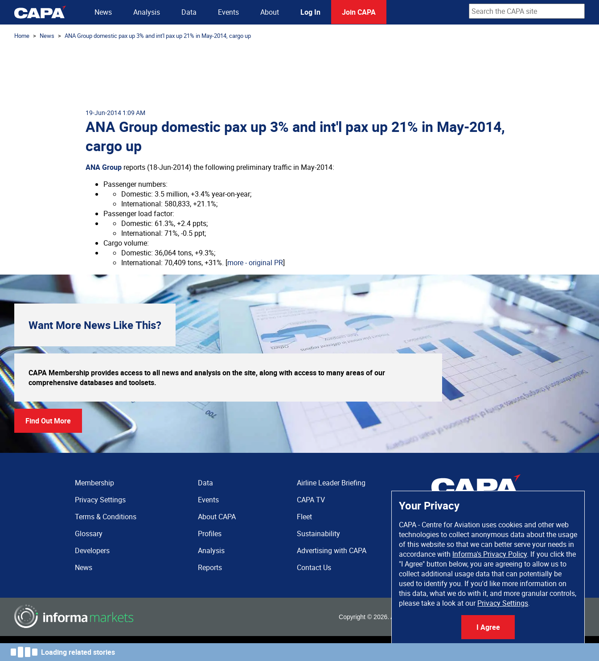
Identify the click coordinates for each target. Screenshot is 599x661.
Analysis (146, 12)
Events (228, 12)
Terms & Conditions (105, 516)
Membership (94, 483)
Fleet (304, 516)
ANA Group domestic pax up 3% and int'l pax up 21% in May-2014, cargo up (158, 36)
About (269, 12)
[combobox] (527, 11)
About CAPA (217, 516)
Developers (92, 550)
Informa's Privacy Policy (489, 554)
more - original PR (255, 262)
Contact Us (314, 567)
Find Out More (48, 421)
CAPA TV (311, 500)
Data (189, 12)
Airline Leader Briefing (331, 483)
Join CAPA (359, 12)
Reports (210, 567)
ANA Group (104, 167)
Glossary (89, 533)
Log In (310, 12)
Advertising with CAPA (331, 550)
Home (21, 36)
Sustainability (318, 533)
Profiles (210, 533)
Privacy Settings (502, 603)
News (103, 12)
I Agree (488, 627)
